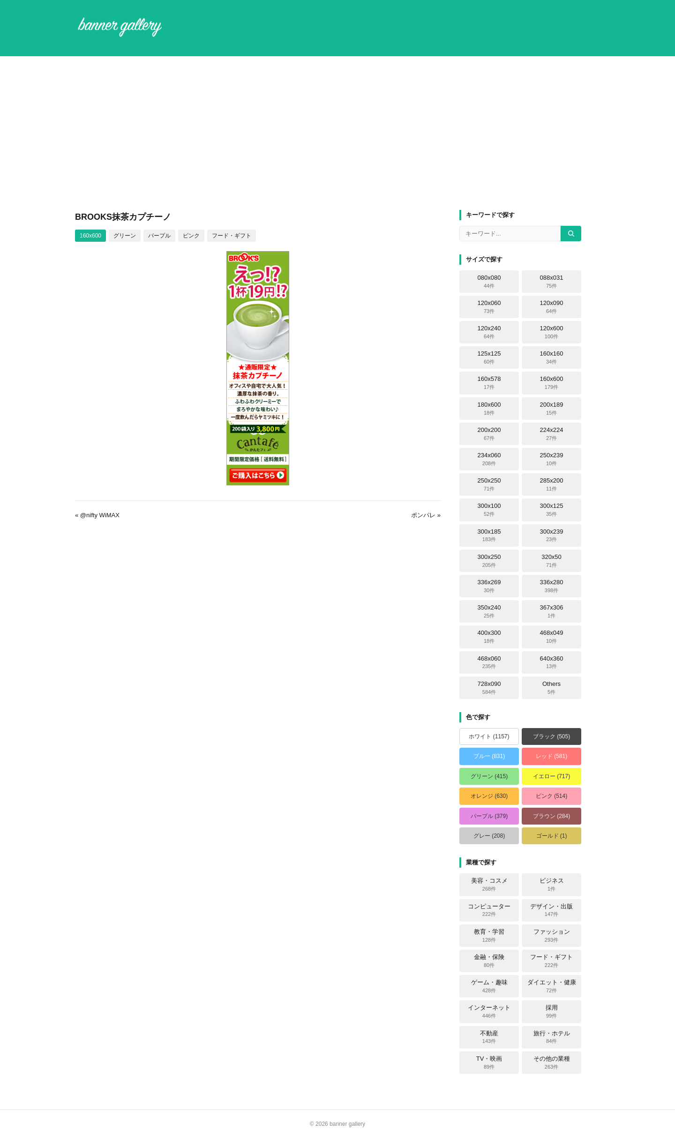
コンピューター (489, 910)
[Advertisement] (337, 133)
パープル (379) (489, 816)
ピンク (191, 235)
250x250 (489, 484)
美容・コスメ (489, 884)
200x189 (551, 408)
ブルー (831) (489, 756)
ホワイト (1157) (489, 736)
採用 (552, 1011)
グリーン (124, 235)
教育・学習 (489, 935)
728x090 (489, 687)
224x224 (551, 433)
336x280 (551, 586)
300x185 (489, 535)
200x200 (489, 433)
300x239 (551, 535)
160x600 (90, 235)
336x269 (489, 586)
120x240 (489, 332)
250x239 (551, 459)
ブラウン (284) (551, 816)
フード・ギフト (231, 235)
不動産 (489, 1037)
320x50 (551, 560)
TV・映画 (489, 1062)
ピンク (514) (551, 796)
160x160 (551, 357)
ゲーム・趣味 (489, 986)
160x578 (489, 382)
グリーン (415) (489, 776)
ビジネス (552, 884)
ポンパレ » (426, 515)
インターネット (489, 1011)
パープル (159, 235)
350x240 (489, 611)
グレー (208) (489, 836)
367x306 (551, 611)
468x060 (489, 662)
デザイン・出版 (551, 910)
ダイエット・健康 (551, 986)
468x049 (551, 636)
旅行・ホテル (551, 1037)
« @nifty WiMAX (97, 515)
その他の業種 (551, 1062)
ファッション (551, 935)
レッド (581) (551, 756)
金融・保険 (489, 960)
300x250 (489, 560)
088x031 (551, 281)
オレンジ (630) (489, 796)
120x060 (489, 306)
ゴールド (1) (551, 836)
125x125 (489, 357)
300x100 (489, 509)
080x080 (489, 281)
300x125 (551, 509)
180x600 (489, 408)
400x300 (489, 636)
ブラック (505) (551, 736)
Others (551, 687)
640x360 (551, 662)
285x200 (551, 484)
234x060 (489, 459)
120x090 (551, 306)
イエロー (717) (551, 776)
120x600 (551, 332)
